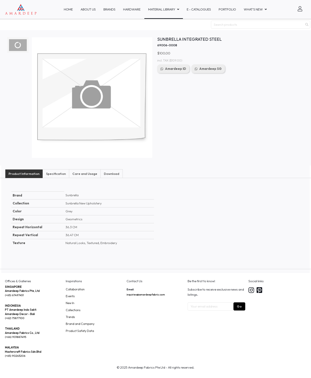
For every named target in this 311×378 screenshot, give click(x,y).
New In (70, 303)
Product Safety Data (80, 331)
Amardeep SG (210, 69)
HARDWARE (132, 9)
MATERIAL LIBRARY (161, 9)
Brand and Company (80, 324)
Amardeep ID (175, 69)
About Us (88, 9)
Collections (73, 310)
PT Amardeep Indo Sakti (20, 309)
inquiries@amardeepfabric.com (146, 294)
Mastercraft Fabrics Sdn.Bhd (23, 351)
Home (68, 9)
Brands (109, 9)
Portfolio (227, 9)
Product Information (24, 174)
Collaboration (75, 289)
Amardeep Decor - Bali (20, 314)
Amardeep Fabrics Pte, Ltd (22, 290)
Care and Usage (84, 174)
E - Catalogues (199, 9)
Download (111, 174)
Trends (70, 317)
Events (70, 296)
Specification (56, 174)
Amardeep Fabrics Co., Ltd (22, 332)
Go (239, 306)
